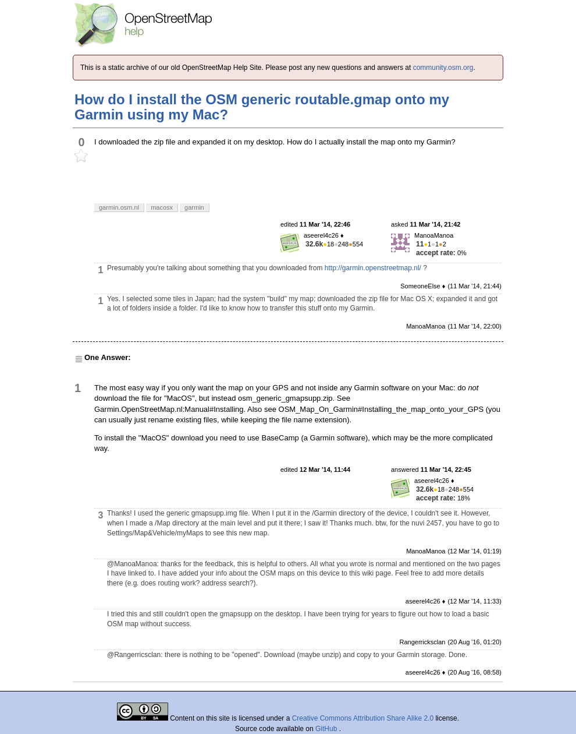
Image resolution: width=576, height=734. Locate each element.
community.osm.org (443, 67)
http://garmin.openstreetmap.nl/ (373, 268)
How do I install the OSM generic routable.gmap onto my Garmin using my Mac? (261, 106)
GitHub (327, 729)
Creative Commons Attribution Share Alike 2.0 (362, 718)
